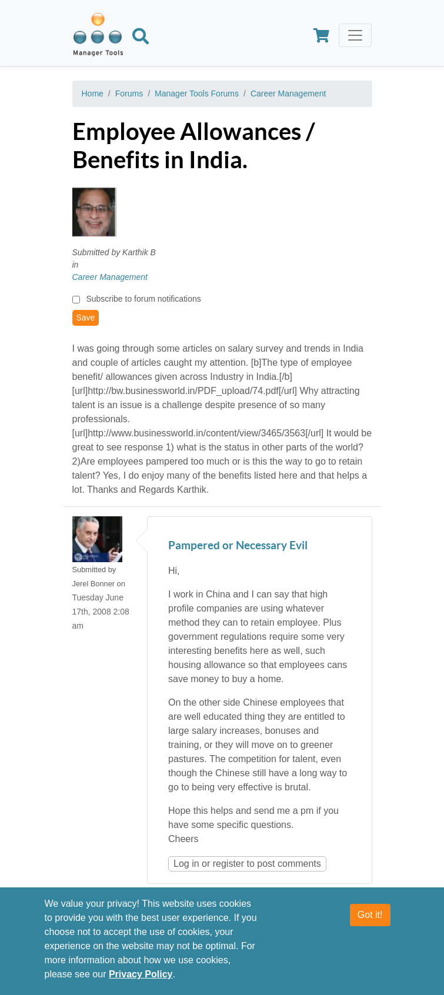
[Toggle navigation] (355, 35)
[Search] (140, 38)
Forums (129, 93)
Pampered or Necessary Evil (238, 546)
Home (93, 93)
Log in (186, 864)
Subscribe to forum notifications (143, 298)
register (228, 864)
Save (85, 317)
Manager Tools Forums (197, 93)
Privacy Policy (141, 979)
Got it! (370, 919)
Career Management (288, 93)
